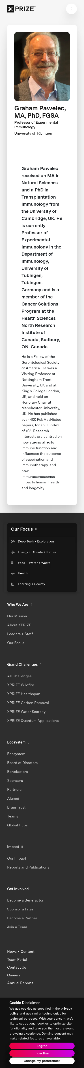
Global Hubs (17, 825)
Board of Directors (22, 763)
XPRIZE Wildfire (20, 685)
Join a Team (17, 927)
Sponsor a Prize (20, 909)
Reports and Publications (28, 867)
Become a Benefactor (25, 900)
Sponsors (15, 780)
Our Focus (15, 643)
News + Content (20, 951)
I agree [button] (42, 1046)
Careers (13, 975)
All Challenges (19, 676)
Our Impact (16, 858)
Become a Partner (22, 918)
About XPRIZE (19, 625)
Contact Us (16, 967)
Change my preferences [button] (42, 1061)
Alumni (13, 798)
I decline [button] (42, 1053)
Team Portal (17, 959)
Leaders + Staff (20, 634)
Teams (12, 816)
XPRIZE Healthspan (23, 694)
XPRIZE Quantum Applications (33, 721)
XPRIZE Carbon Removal (28, 703)
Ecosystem (16, 754)
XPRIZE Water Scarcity (26, 712)
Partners (14, 789)
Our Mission (17, 616)
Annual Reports (20, 983)
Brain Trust (16, 807)
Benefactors (17, 772)
